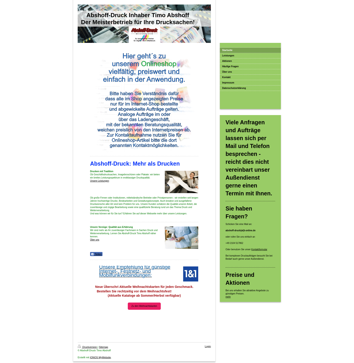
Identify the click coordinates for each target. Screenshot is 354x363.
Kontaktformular (259, 249)
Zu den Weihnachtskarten (144, 306)
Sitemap (103, 347)
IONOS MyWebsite (100, 357)
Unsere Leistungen (99, 181)
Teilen (96, 254)
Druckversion (88, 347)
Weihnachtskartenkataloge (144, 320)
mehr (228, 297)
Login (208, 346)
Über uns (94, 239)
